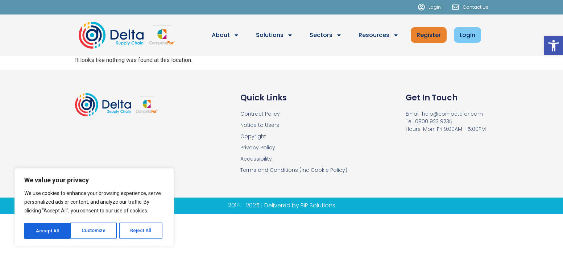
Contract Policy (260, 113)
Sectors (326, 35)
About (225, 35)
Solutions (274, 35)
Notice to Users (259, 125)
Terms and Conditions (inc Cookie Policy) (293, 170)
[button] (553, 45)
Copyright (253, 136)
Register (429, 35)
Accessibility (256, 158)
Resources (379, 35)
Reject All (95, 231)
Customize (48, 231)
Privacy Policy (257, 147)
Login (467, 35)
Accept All (142, 231)
